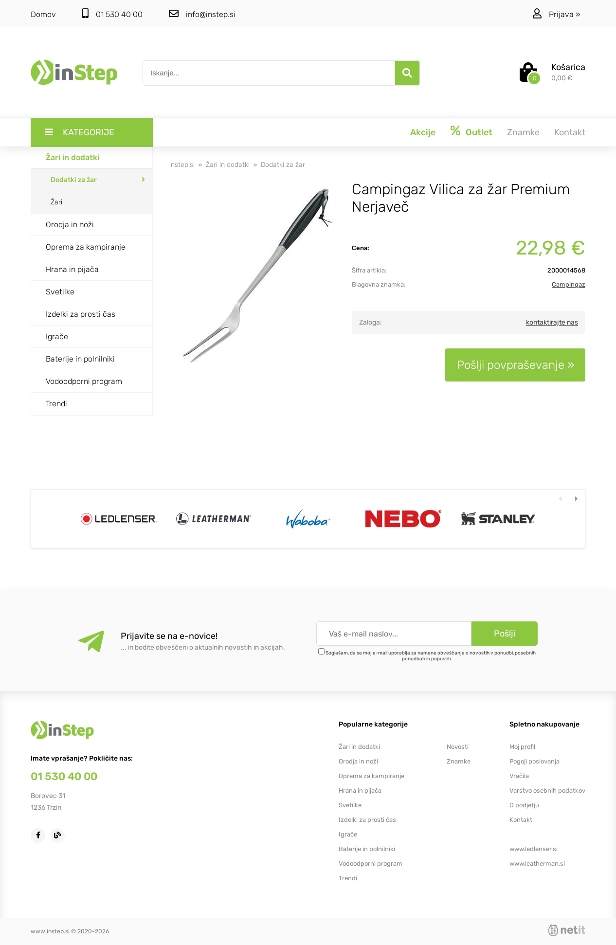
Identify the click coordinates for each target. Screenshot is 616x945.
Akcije (422, 132)
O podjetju (524, 805)
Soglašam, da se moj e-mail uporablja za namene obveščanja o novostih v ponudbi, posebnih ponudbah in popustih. (431, 656)
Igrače (57, 336)
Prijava (564, 14)
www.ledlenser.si (533, 849)
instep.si (182, 165)
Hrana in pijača (72, 269)
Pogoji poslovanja (534, 761)
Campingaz (568, 284)
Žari (56, 202)
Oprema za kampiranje (86, 247)
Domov (43, 14)
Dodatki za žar (74, 180)
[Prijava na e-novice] (504, 633)
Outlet (479, 132)
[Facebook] (40, 834)
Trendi (56, 403)
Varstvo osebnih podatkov (547, 790)
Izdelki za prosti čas (80, 314)
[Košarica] (552, 73)
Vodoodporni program (84, 381)
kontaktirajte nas (552, 322)
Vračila (519, 776)
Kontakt (569, 132)
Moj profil (522, 746)
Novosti (458, 746)
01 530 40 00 (112, 14)
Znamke (523, 132)
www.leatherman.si (537, 863)
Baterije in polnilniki (80, 358)
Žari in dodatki (72, 157)
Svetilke (60, 291)
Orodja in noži (70, 224)
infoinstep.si (202, 14)
